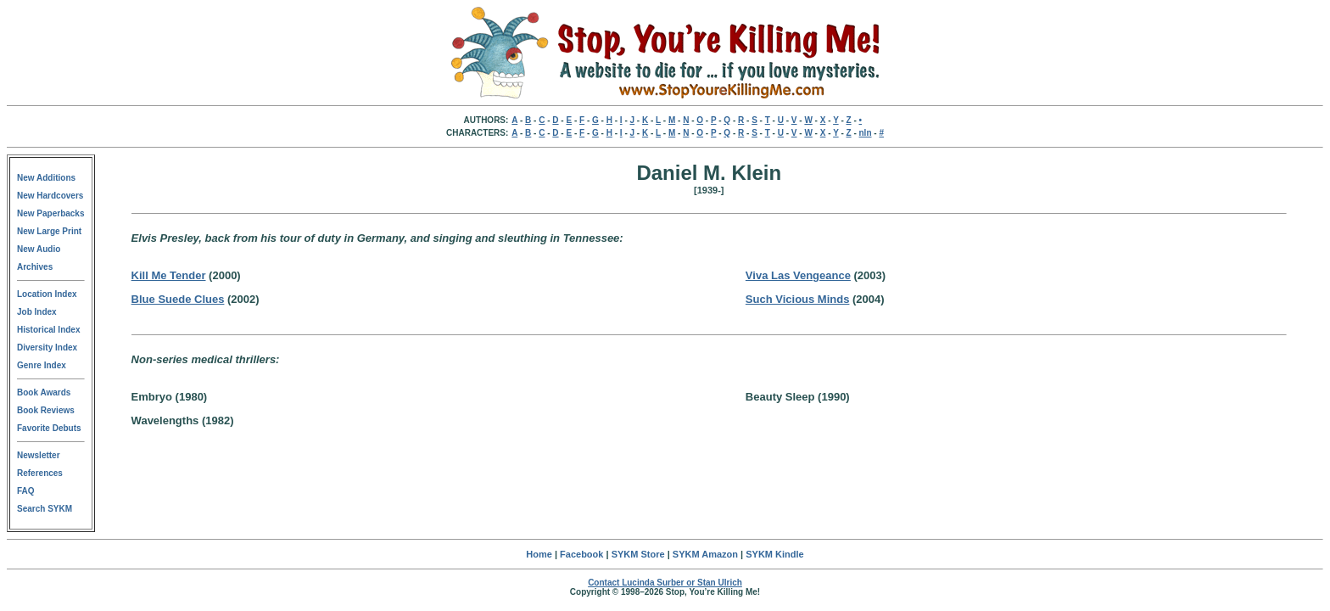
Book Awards (43, 392)
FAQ (26, 491)
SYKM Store (638, 554)
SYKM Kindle (774, 554)
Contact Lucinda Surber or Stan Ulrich (665, 582)
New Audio (38, 249)
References (40, 473)
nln (865, 132)
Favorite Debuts (49, 428)
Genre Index (41, 365)
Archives (35, 267)
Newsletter (38, 455)
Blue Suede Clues (178, 299)
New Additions (46, 177)
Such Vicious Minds (798, 299)
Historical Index (48, 329)
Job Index (37, 312)
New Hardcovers (50, 195)
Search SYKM (44, 508)
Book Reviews (46, 410)
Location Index (47, 294)
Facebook (581, 554)
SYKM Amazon (705, 554)
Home (539, 554)
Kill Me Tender (168, 275)
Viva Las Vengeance (798, 275)
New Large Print (49, 231)
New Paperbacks (51, 213)
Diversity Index (47, 347)
